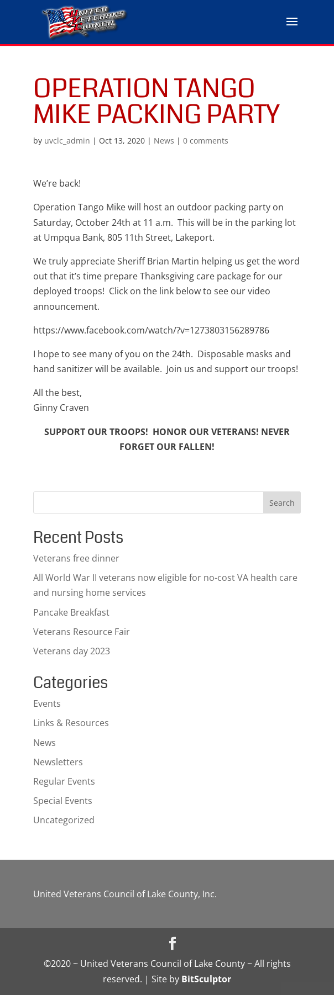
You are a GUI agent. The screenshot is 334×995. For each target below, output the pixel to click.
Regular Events (64, 781)
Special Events (62, 801)
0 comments (205, 140)
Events (47, 703)
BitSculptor (206, 979)
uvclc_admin (67, 140)
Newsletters (58, 762)
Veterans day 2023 (71, 651)
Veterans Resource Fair (81, 632)
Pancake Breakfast (71, 612)
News (164, 140)
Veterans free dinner (76, 558)
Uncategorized (64, 820)
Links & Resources (71, 723)
